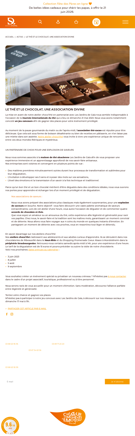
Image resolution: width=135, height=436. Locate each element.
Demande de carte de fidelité (115, 398)
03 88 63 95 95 (11, 344)
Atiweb (124, 432)
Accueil (9, 37)
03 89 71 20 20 (58, 344)
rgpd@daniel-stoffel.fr (62, 392)
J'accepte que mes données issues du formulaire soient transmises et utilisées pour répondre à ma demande (67, 390)
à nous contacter (117, 276)
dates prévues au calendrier (43, 250)
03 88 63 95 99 (11, 367)
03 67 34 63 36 (35, 350)
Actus (20, 37)
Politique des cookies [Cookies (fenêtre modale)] (72, 432)
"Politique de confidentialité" (19, 393)
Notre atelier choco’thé (50, 137)
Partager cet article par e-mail (27, 309)
